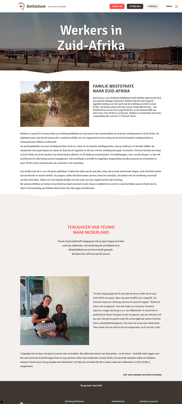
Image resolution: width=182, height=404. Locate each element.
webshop (152, 6)
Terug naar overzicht (91, 385)
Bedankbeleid (118, 401)
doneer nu (113, 6)
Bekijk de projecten (149, 401)
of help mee (133, 6)
